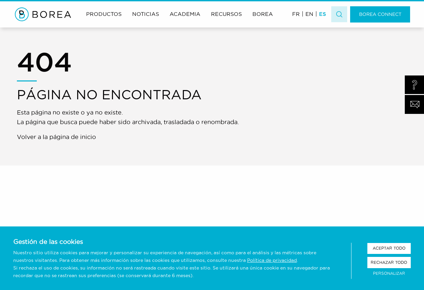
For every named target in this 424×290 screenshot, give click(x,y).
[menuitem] (296, 14)
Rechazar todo (389, 262)
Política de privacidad (272, 260)
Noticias (145, 14)
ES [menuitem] (322, 14)
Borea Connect (380, 14)
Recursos (226, 14)
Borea (262, 14)
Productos (104, 14)
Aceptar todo (389, 248)
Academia (185, 14)
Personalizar (389, 273)
